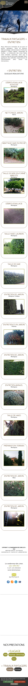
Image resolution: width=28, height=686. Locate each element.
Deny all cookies (20, 681)
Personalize (14, 684)
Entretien (18, 669)
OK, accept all (8, 681)
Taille (5, 654)
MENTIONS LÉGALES (10, 550)
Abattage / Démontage (16, 654)
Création (10, 669)
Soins (14, 659)
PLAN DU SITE (14, 552)
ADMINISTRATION (22, 552)
